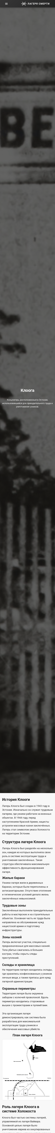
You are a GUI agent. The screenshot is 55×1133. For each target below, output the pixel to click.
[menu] (6, 3)
